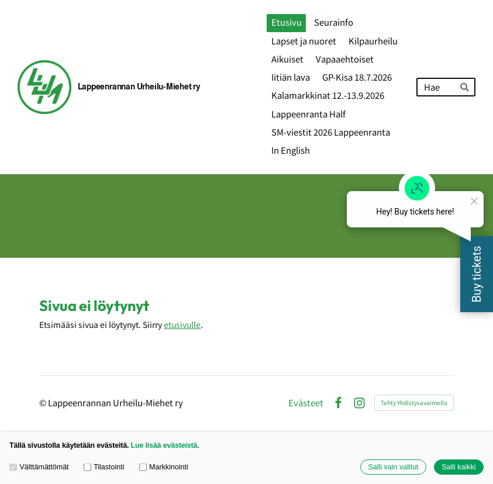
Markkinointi (163, 467)
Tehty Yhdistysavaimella (414, 402)
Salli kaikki (458, 467)
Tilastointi (104, 467)
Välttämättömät (39, 467)
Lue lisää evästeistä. (165, 445)
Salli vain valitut (393, 467)
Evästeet (305, 403)
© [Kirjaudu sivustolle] (43, 402)
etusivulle (182, 324)
